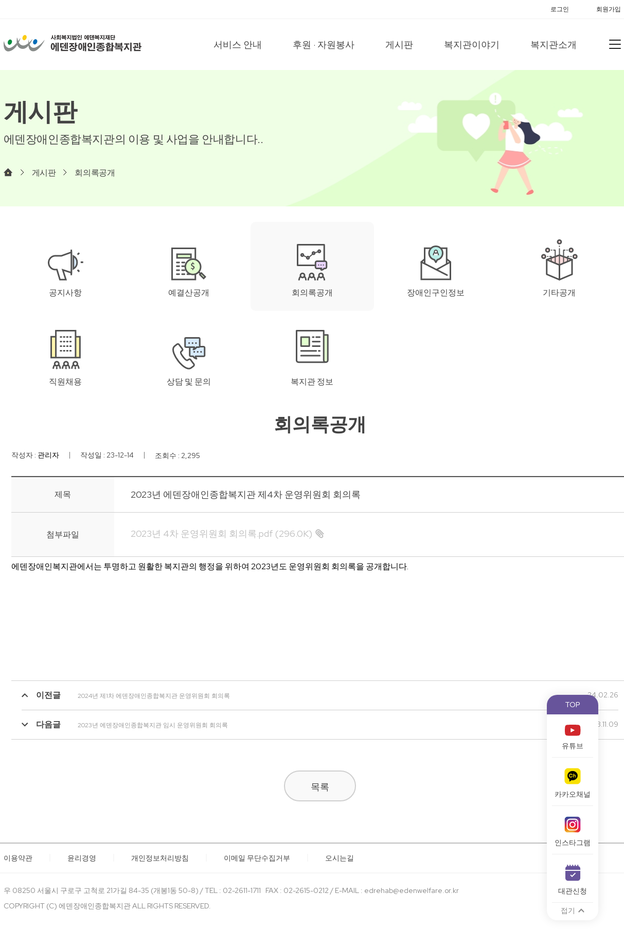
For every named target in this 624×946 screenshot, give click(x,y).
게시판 (399, 44)
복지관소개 (553, 44)
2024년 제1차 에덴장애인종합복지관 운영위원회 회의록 (126, 696)
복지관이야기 (472, 44)
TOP (572, 704)
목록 (320, 787)
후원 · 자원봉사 (323, 44)
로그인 (559, 9)
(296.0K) (228, 533)
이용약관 (18, 858)
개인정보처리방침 (160, 858)
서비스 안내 (237, 44)
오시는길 (339, 858)
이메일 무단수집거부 (257, 858)
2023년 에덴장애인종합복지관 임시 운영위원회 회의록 (125, 725)
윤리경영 (81, 858)
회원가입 (608, 9)
